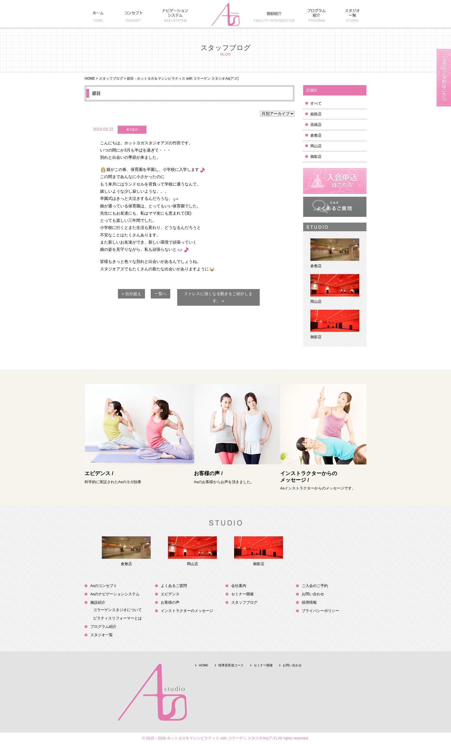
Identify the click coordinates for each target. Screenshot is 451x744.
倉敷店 (316, 135)
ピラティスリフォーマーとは (117, 618)
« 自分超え (131, 293)
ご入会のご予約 (315, 586)
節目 (96, 93)
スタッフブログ (111, 78)
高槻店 (316, 125)
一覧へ (160, 293)
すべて (316, 103)
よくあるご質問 (174, 586)
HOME (90, 78)
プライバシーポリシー (320, 611)
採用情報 (309, 602)
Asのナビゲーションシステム (114, 594)
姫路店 (316, 114)
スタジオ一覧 (101, 635)
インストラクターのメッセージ (187, 611)
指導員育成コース (231, 665)
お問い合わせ (313, 594)
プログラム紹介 (103, 626)
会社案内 (238, 586)
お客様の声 (170, 602)
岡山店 (316, 146)
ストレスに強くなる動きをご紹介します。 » (218, 297)
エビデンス (170, 594)
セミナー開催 (242, 594)
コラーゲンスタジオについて (117, 610)
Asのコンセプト (103, 586)
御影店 (316, 156)
